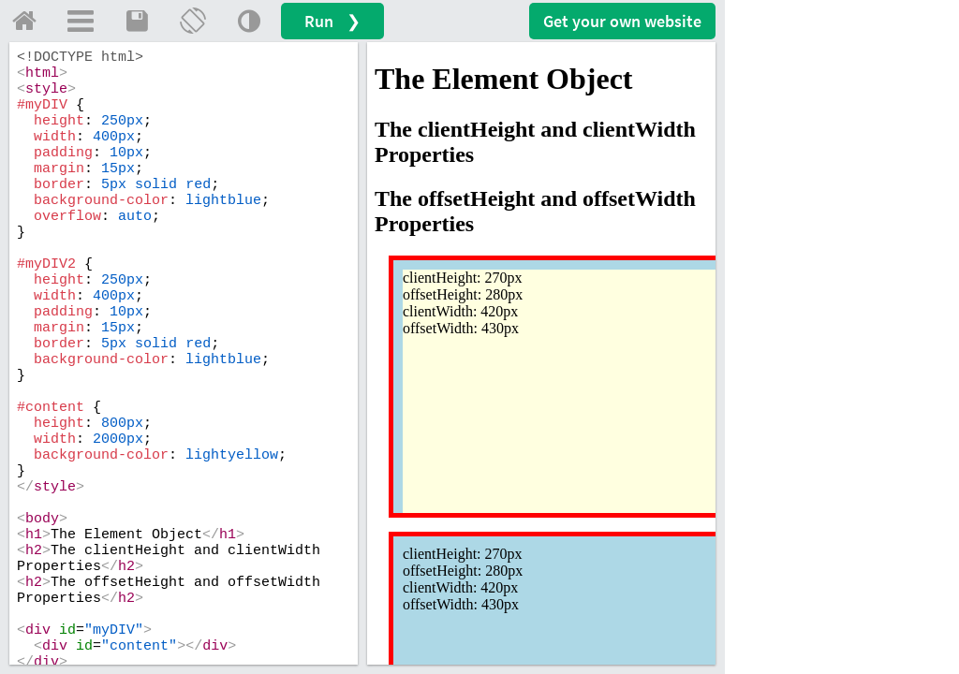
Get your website (622, 21)
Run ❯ (332, 21)
